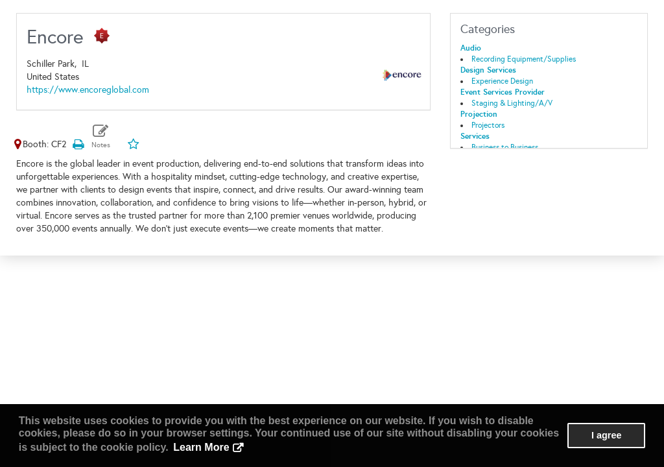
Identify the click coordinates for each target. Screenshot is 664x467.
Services (475, 136)
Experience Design (502, 81)
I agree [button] (606, 435)
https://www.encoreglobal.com (88, 89)
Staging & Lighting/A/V (511, 103)
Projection (478, 114)
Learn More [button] (201, 447)
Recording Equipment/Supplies (523, 59)
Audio (470, 48)
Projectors (487, 125)
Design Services (488, 70)
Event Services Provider (502, 92)
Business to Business (504, 147)
